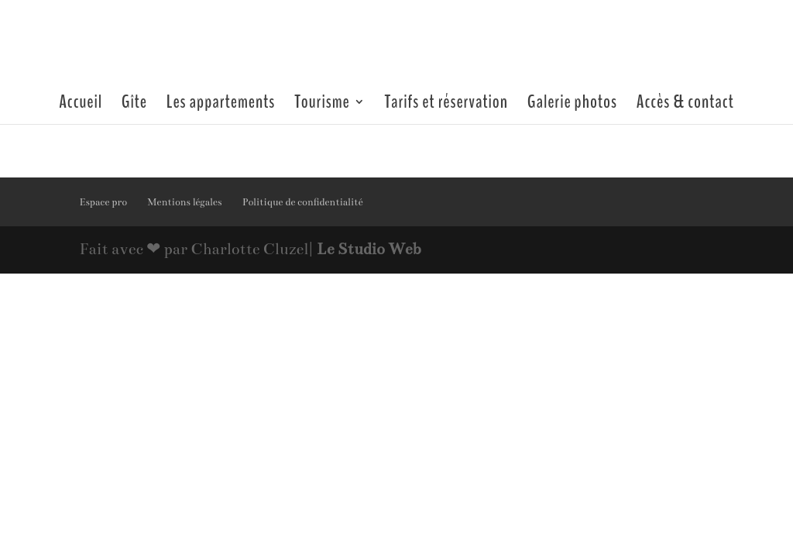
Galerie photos (572, 105)
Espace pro (102, 202)
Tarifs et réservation (446, 105)
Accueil (80, 105)
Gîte (134, 105)
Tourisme (322, 105)
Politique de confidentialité (302, 202)
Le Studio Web (369, 249)
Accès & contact (685, 105)
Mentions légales (184, 202)
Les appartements (221, 105)
